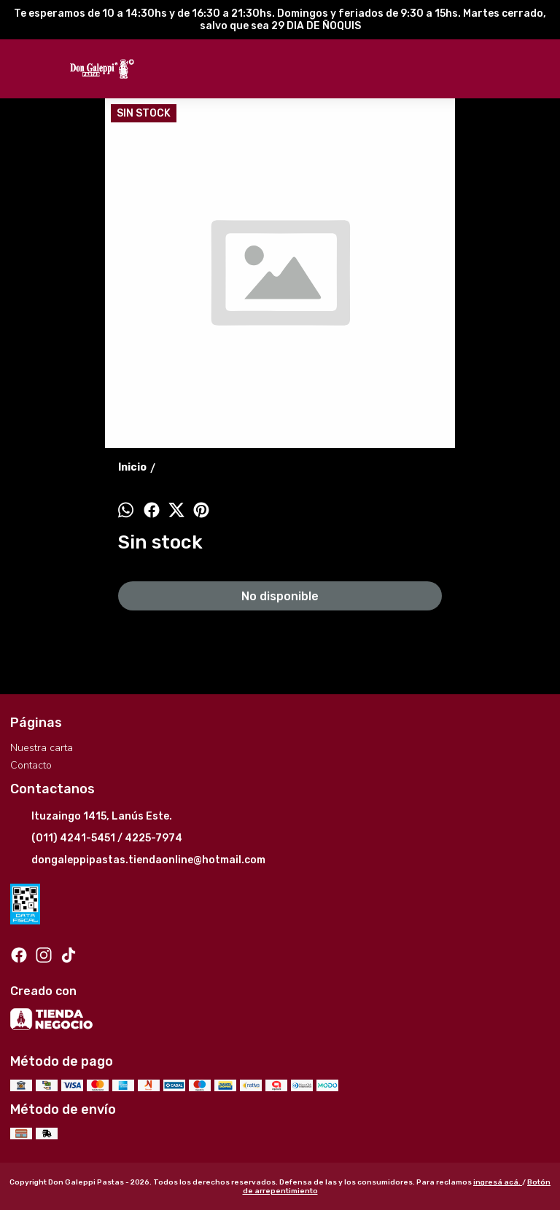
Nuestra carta (41, 748)
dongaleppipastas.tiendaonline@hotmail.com (137, 861)
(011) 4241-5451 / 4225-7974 (96, 839)
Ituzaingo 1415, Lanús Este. (91, 817)
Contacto (31, 765)
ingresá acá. (497, 1182)
